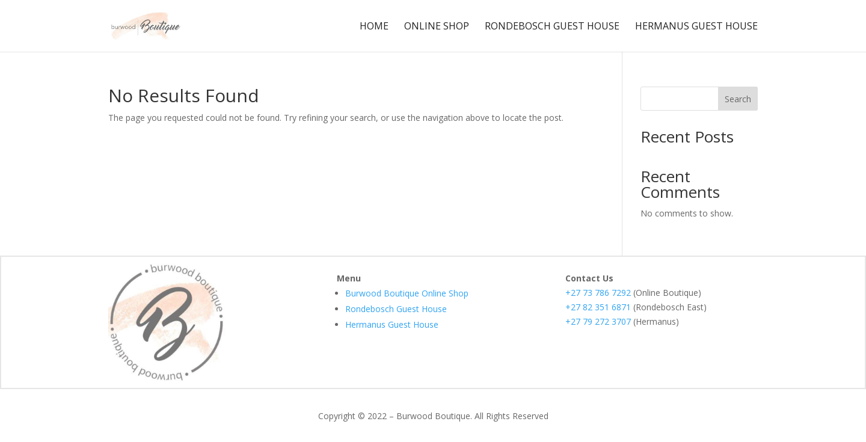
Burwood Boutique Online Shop (406, 293)
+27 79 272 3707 (598, 321)
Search (738, 99)
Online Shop (436, 27)
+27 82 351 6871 (598, 307)
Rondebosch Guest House (552, 27)
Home (374, 27)
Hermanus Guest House (696, 27)
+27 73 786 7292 (598, 292)
